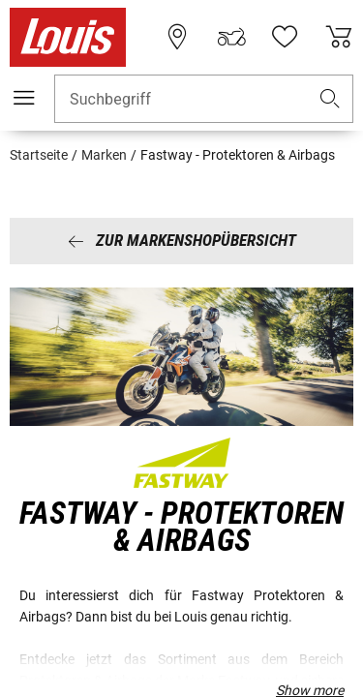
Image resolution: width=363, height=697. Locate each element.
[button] (330, 99)
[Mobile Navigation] (24, 97)
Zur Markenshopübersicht (182, 240)
